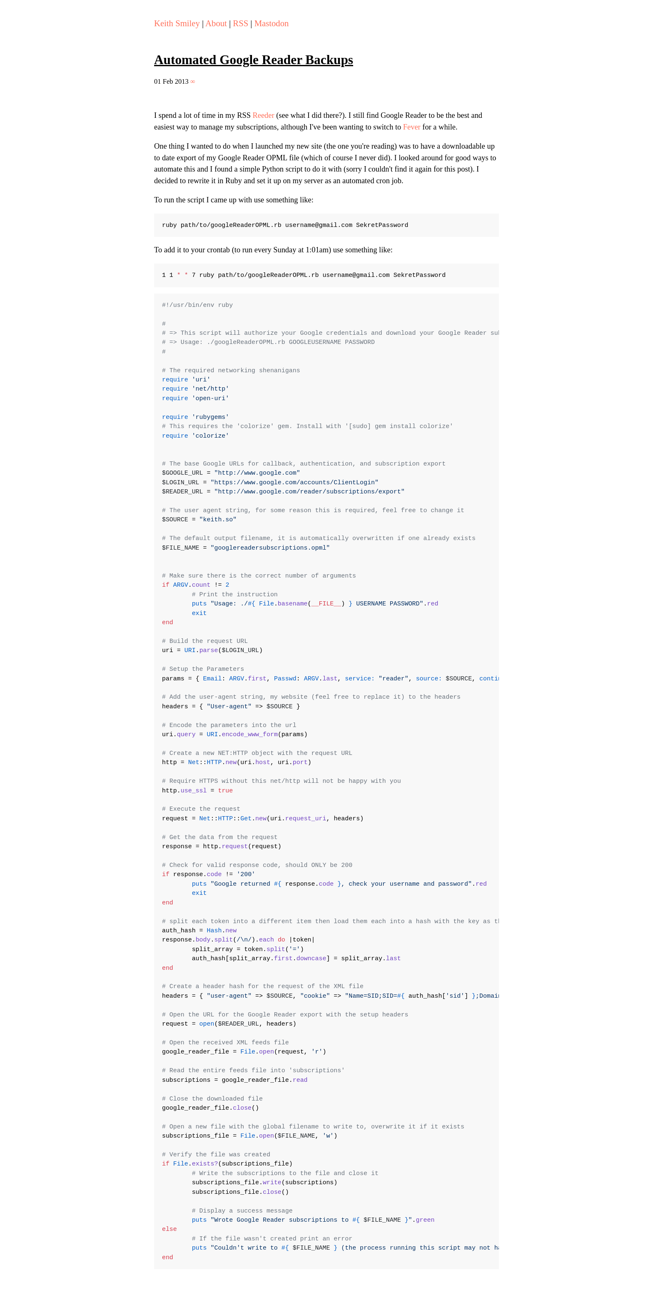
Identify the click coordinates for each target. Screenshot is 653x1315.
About (216, 23)
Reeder (263, 115)
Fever (412, 127)
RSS (240, 23)
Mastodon (271, 23)
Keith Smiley (177, 23)
